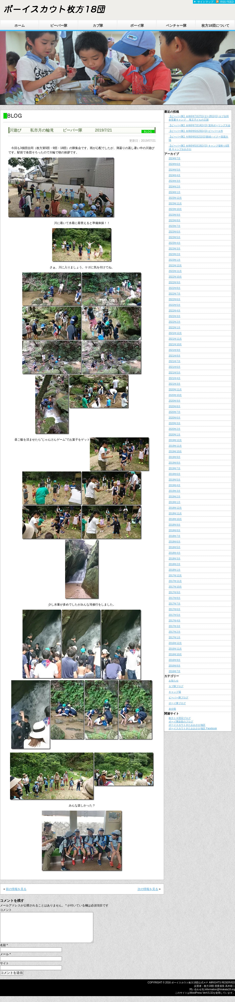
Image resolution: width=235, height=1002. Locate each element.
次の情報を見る (148, 889)
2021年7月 (174, 361)
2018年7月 (174, 536)
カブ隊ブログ (176, 686)
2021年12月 (175, 333)
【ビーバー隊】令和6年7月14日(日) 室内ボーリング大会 (199, 125)
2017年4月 (174, 620)
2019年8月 (174, 462)
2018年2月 (174, 564)
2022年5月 (174, 305)
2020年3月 (174, 423)
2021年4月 (174, 378)
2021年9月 (174, 350)
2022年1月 (174, 327)
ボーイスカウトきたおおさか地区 (187, 725)
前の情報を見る (16, 889)
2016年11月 (175, 648)
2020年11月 (175, 389)
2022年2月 (174, 322)
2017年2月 (174, 632)
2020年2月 (174, 429)
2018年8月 (174, 530)
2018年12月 (175, 508)
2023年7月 (174, 226)
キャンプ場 (175, 692)
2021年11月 (175, 338)
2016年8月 (174, 665)
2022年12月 (175, 265)
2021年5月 (174, 372)
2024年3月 (174, 181)
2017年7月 (174, 603)
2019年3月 (174, 491)
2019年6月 (174, 474)
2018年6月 (174, 541)
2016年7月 (174, 671)
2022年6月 (174, 299)
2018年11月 (175, 513)
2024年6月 (174, 164)
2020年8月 (174, 406)
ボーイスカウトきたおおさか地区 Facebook (193, 728)
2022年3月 (174, 316)
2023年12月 (175, 198)
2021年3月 (174, 384)
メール (5, 960)
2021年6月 (174, 367)
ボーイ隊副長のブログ (181, 721)
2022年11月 (175, 271)
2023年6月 (174, 231)
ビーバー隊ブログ (178, 697)
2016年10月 (175, 654)
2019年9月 (174, 457)
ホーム (19, 25)
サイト (4, 969)
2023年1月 (174, 260)
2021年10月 (175, 344)
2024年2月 (174, 186)
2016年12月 (175, 643)
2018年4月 (174, 553)
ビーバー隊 (58, 25)
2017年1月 (174, 637)
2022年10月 (175, 276)
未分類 (172, 708)
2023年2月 (174, 254)
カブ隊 (98, 25)
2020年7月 (174, 412)
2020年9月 (174, 400)
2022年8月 (174, 288)
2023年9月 (174, 214)
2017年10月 (175, 586)
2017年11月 (175, 581)
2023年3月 (174, 248)
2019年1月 (174, 502)
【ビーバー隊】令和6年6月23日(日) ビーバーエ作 (196, 131)
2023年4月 (174, 243)
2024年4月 (174, 175)
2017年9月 (174, 592)
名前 (4, 951)
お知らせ (173, 680)
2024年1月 (174, 192)
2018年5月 (174, 547)
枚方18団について (215, 25)
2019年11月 (175, 446)
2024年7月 (174, 158)
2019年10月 (175, 451)
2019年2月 (174, 496)
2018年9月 (174, 524)
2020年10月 (175, 395)
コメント (6, 910)
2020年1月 (174, 434)
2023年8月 (174, 220)
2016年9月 (174, 660)
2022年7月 (174, 293)
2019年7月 (174, 468)
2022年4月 (174, 310)
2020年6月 (174, 417)
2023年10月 (175, 209)
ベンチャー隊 (176, 25)
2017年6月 (174, 609)
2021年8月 (174, 355)
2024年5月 (174, 169)
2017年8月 (174, 598)
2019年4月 (174, 485)
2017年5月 (174, 615)
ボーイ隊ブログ (177, 703)
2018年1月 (174, 570)
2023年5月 (174, 237)
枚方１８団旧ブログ (180, 718)
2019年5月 (174, 479)
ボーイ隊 (137, 25)
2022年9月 (174, 282)
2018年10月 (175, 519)
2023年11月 (175, 203)
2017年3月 (174, 626)
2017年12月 (175, 575)
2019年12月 (175, 440)
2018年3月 (174, 558)
